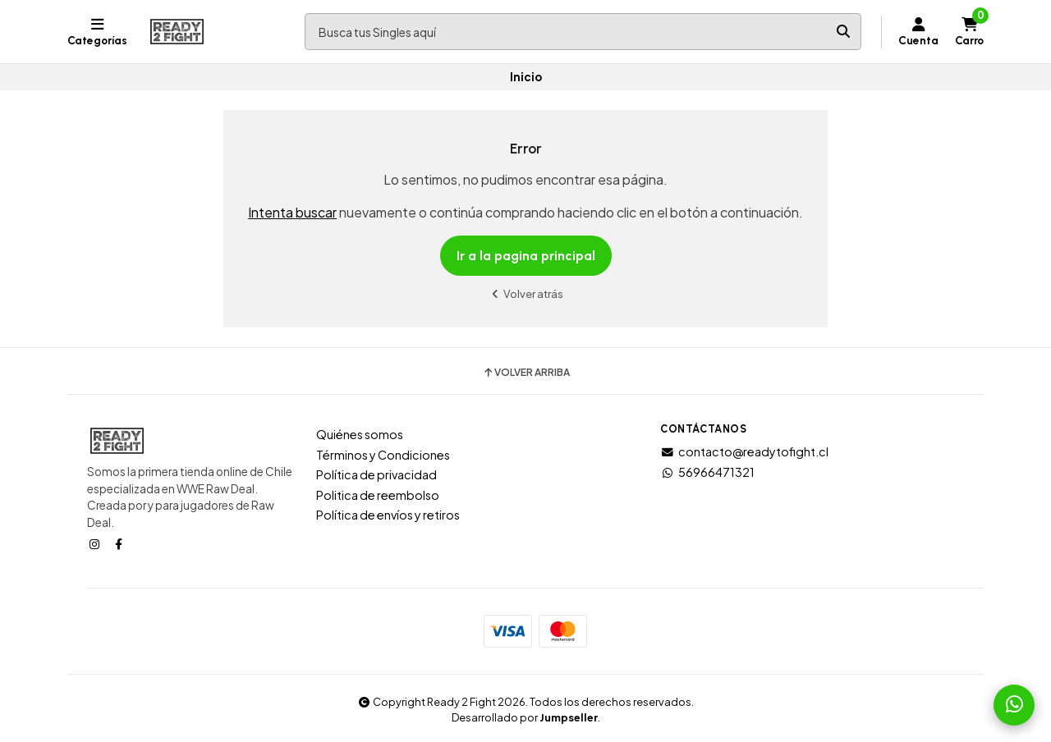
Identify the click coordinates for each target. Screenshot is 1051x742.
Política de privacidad (376, 474)
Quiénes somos (359, 434)
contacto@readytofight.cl (744, 451)
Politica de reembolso (377, 495)
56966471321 (707, 472)
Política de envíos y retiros (388, 514)
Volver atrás (525, 293)
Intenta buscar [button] (292, 212)
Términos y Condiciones (383, 454)
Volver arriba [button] (526, 373)
